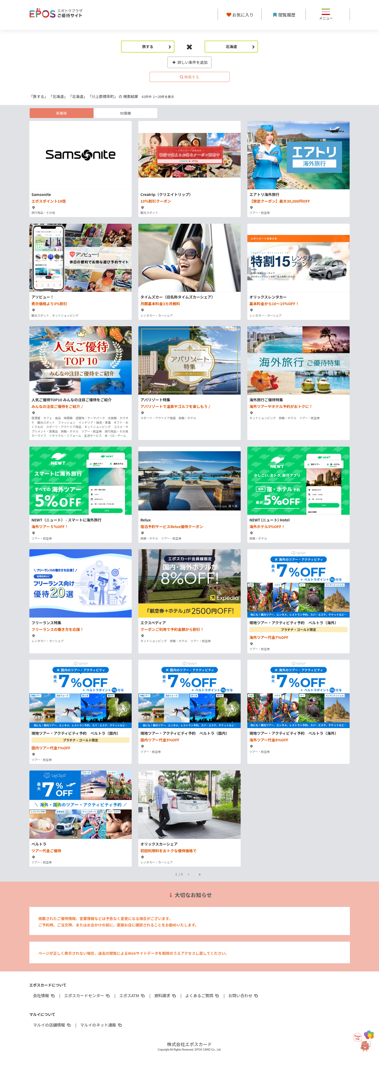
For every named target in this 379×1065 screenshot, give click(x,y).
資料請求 (165, 995)
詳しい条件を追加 (189, 62)
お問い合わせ (243, 995)
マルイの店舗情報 (52, 1025)
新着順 (61, 113)
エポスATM (132, 995)
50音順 (125, 113)
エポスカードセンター (87, 995)
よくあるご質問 (202, 995)
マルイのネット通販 (101, 1025)
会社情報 (44, 995)
